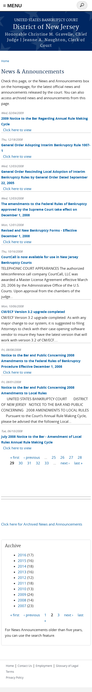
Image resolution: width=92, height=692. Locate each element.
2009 (22, 594)
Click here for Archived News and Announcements (41, 524)
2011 (22, 583)
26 (62, 457)
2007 (22, 605)
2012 (22, 577)
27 (71, 457)
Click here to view (17, 129)
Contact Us (25, 666)
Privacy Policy (14, 677)
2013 (22, 571)
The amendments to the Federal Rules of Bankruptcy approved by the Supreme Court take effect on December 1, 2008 (44, 209)
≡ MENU (12, 5)
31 (29, 462)
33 (47, 462)
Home (5, 61)
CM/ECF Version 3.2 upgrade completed (33, 311)
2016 (22, 555)
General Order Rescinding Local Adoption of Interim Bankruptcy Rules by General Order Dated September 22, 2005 (44, 177)
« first (14, 457)
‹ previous (32, 457)
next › (65, 462)
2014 (22, 566)
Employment (44, 666)
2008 (22, 600)
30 (21, 462)
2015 (22, 560)
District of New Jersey (46, 27)
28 (80, 457)
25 (54, 457)
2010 (22, 588)
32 (38, 462)
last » (78, 462)
